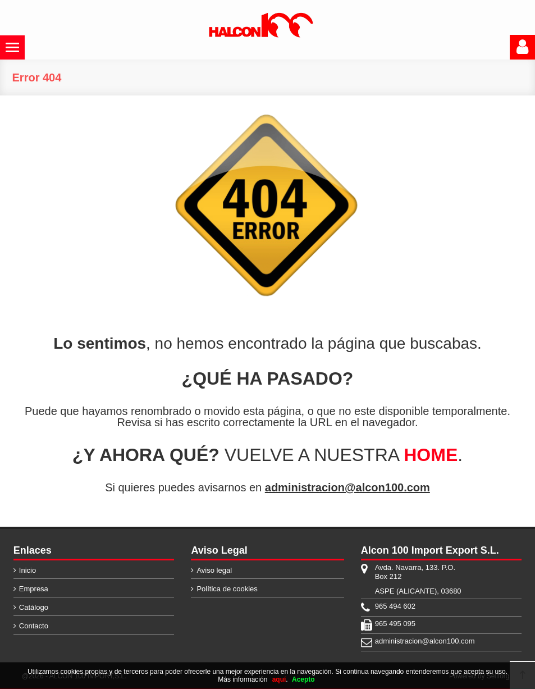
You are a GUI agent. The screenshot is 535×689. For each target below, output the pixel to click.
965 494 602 (395, 606)
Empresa (33, 589)
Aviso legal (214, 570)
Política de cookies (226, 589)
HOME (431, 455)
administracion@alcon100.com (347, 487)
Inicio (27, 570)
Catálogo (33, 607)
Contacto (33, 626)
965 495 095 (395, 623)
